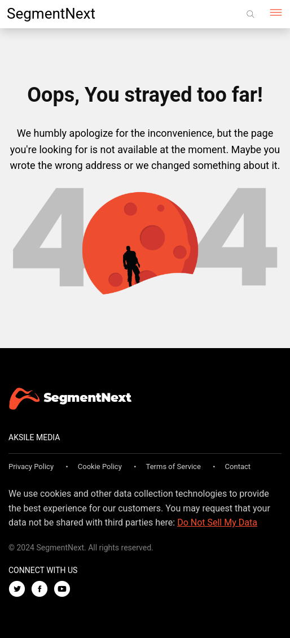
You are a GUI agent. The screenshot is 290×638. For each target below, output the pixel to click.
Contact (238, 466)
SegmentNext (51, 13)
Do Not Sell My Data (217, 522)
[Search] (250, 14)
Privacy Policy (31, 466)
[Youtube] (65, 589)
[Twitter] (19, 589)
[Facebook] (42, 589)
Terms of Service (173, 466)
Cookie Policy (100, 466)
